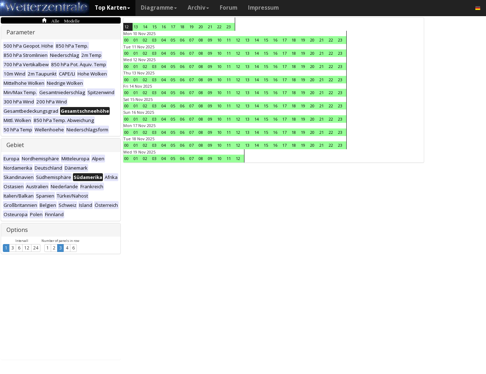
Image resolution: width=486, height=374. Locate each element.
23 (229, 26)
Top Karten (112, 7)
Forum (228, 7)
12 (26, 248)
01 (136, 40)
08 (201, 40)
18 (182, 26)
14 (145, 26)
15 (154, 26)
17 (173, 26)
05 (173, 40)
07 (191, 40)
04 (164, 40)
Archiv (198, 7)
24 (35, 248)
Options (17, 230)
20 (201, 26)
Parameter (20, 32)
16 (164, 26)
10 (219, 40)
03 (154, 40)
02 (145, 40)
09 (210, 40)
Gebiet (15, 145)
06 (182, 40)
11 (229, 40)
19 (191, 26)
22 (219, 26)
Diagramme (159, 7)
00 (126, 40)
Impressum (263, 7)
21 (210, 26)
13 (136, 26)
